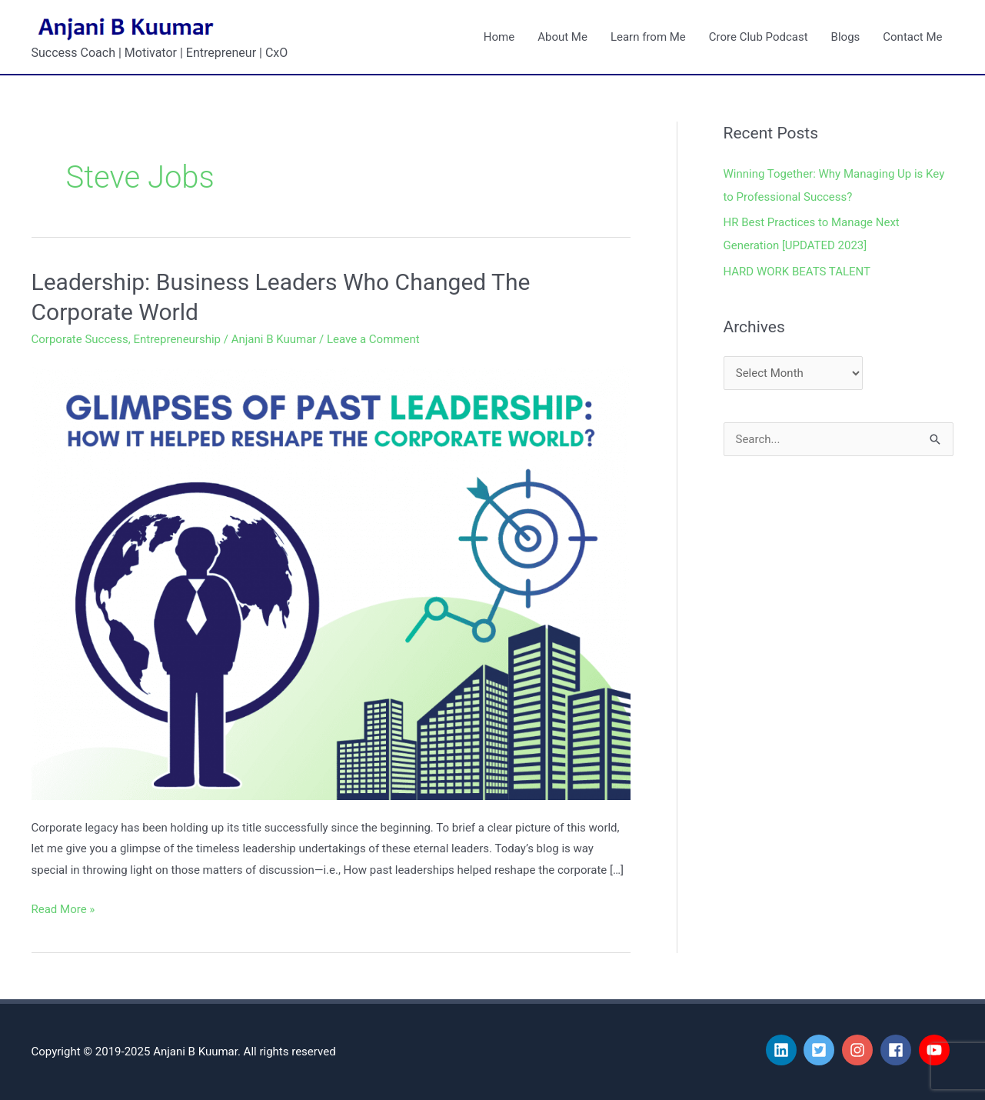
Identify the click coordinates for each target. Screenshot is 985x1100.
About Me (562, 37)
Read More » (63, 907)
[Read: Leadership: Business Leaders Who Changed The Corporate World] (331, 580)
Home (499, 37)
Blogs (845, 37)
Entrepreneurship (177, 339)
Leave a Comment (373, 339)
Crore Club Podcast (758, 37)
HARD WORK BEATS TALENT (797, 271)
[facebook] (898, 1050)
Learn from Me (648, 37)
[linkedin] (783, 1050)
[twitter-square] (821, 1050)
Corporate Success (80, 339)
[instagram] (859, 1050)
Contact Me (912, 37)
